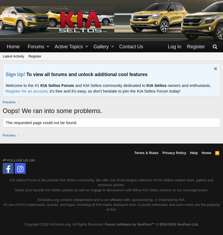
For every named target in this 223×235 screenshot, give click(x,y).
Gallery (101, 46)
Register (34, 56)
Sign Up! (15, 74)
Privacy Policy (174, 153)
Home (13, 46)
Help (194, 153)
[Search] (215, 46)
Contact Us (131, 46)
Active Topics (69, 46)
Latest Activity (13, 56)
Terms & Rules (146, 153)
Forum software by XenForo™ (152, 224)
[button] (48, 46)
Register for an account (26, 91)
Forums (36, 46)
